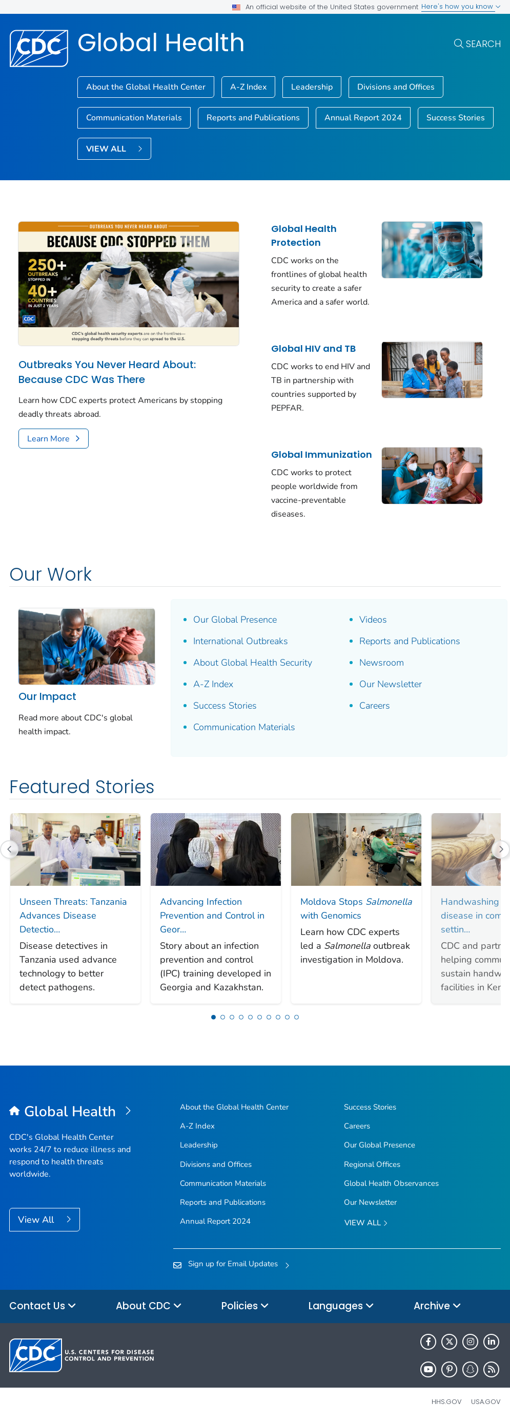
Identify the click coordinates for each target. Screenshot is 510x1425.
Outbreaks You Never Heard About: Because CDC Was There (107, 372)
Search (483, 43)
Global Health (161, 43)
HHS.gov (447, 1402)
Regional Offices (372, 1164)
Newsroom (381, 662)
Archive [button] (437, 1306)
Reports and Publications (253, 117)
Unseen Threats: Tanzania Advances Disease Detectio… (73, 915)
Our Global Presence (235, 619)
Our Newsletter (390, 684)
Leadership (312, 87)
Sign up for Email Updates (233, 1264)
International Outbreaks (240, 641)
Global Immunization (321, 454)
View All (37, 1220)
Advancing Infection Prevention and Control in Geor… (212, 915)
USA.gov (486, 1402)
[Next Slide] (466, 908)
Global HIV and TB (313, 348)
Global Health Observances (391, 1183)
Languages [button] (341, 1306)
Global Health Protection (304, 235)
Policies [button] (245, 1306)
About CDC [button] (149, 1306)
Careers (374, 705)
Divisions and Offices (396, 87)
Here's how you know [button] (461, 6)
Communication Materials (134, 117)
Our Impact (47, 696)
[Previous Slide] (9, 849)
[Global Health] (70, 1112)
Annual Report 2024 (363, 117)
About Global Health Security (252, 662)
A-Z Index (248, 87)
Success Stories (455, 117)
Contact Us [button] (42, 1306)
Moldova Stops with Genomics (356, 909)
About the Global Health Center (146, 87)
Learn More (48, 438)
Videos (373, 619)
